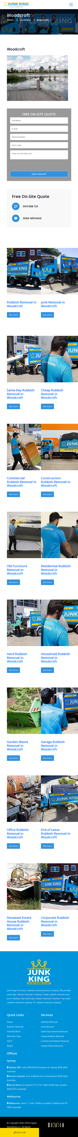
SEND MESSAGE (32, 218)
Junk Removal (47, 1026)
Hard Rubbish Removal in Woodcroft (17, 657)
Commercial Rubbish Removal (55, 1041)
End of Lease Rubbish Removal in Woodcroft (55, 833)
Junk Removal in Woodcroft (53, 304)
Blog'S (10, 1045)
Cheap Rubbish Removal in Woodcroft (52, 394)
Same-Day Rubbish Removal (54, 1031)
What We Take (14, 1036)
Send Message (58, 1132)
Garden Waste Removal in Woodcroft (17, 745)
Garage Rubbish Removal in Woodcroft (53, 745)
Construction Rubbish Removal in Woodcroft (55, 482)
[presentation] (31, 166)
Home (10, 19)
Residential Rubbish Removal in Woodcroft (56, 569)
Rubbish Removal (15, 1026)
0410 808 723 (30, 206)
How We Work (13, 1031)
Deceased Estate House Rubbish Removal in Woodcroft (19, 923)
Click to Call (19, 1132)
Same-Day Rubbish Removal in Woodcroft (21, 394)
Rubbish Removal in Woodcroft (21, 304)
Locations (25, 19)
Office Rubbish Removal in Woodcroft (18, 833)
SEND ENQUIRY (39, 174)
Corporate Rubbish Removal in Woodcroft (55, 921)
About (10, 1022)
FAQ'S (9, 1041)
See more (13, 314)
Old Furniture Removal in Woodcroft (17, 569)
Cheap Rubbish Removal (52, 1036)
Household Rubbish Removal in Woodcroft (55, 657)
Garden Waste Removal (52, 1045)
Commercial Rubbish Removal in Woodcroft (21, 482)
